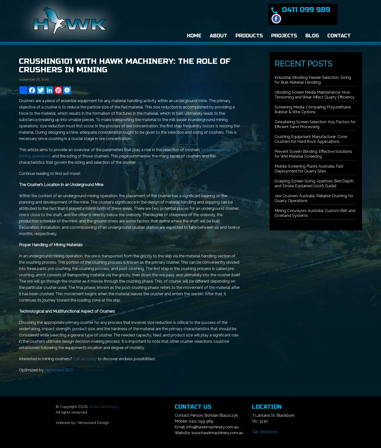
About (218, 36)
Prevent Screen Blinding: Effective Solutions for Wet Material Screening (313, 154)
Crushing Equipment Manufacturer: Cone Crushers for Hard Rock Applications (311, 139)
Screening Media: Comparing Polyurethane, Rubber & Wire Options (313, 109)
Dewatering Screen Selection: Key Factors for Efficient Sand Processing (315, 124)
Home (194, 36)
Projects (284, 36)
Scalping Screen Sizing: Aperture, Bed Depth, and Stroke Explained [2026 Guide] (314, 183)
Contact (339, 36)
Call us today (85, 359)
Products (249, 36)
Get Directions (264, 432)
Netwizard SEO (59, 370)
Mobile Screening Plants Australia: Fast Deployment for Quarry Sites (309, 168)
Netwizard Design (93, 422)
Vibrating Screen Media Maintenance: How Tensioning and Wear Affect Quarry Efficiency (315, 94)
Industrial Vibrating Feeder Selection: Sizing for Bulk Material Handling (313, 80)
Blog (312, 36)
